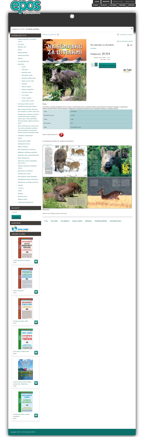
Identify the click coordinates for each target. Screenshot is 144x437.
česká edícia (25, 69)
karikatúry (24, 84)
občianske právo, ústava (24, 173)
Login (97, 2)
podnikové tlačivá (22, 199)
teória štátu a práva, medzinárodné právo (28, 155)
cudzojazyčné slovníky (24, 144)
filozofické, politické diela (28, 78)
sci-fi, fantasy (25, 95)
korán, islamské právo (24, 158)
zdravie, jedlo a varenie (28, 101)
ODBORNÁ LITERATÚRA (25, 135)
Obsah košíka (129, 2)
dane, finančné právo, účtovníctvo (27, 149)
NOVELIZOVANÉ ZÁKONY (26, 104)
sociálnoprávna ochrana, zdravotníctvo (28, 179)
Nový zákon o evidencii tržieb (21, 351)
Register (106, 2)
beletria (20, 50)
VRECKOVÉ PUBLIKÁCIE (25, 202)
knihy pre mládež (26, 86)
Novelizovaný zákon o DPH (20, 321)
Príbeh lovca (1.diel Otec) (49, 34)
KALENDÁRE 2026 (23, 61)
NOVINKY (21, 44)
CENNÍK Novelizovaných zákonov (27, 106)
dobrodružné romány (27, 75)
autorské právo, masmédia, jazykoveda (28, 182)
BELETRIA (21, 64)
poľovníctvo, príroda (27, 92)
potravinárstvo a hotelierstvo (25, 171)
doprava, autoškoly (23, 146)
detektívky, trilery (26, 72)
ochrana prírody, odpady (24, 141)
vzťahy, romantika (26, 98)
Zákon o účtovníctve (18, 290)
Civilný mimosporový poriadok (21, 260)
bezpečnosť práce (22, 196)
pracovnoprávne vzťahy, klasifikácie (27, 176)
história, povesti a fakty (28, 81)
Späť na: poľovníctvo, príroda (124, 41)
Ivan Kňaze (93, 48)
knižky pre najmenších (28, 89)
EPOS (23, 29)
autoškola (20, 193)
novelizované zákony (23, 55)
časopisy (20, 58)
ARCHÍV (20, 185)
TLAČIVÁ (21, 188)
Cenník (23, 67)
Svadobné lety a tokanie (126, 34)
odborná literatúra (22, 52)
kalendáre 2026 (22, 47)
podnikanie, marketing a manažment (27, 152)
